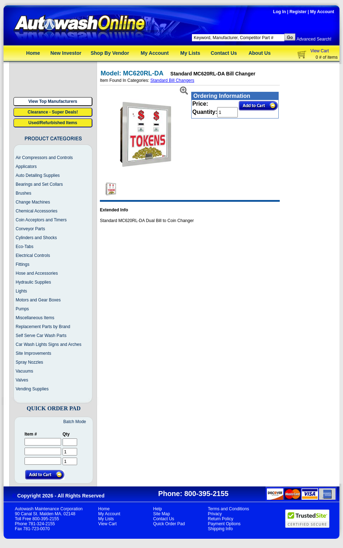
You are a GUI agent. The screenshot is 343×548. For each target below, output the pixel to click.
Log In (279, 11)
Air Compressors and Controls (44, 157)
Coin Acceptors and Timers (41, 219)
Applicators (26, 166)
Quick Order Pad (169, 523)
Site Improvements (33, 353)
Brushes (23, 193)
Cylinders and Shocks (36, 237)
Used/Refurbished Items (52, 122)
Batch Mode (74, 421)
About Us (259, 53)
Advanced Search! (313, 39)
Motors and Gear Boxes (38, 299)
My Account (322, 11)
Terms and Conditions (228, 508)
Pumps (22, 308)
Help (157, 508)
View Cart (319, 50)
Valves (22, 380)
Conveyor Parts (30, 228)
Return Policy (220, 518)
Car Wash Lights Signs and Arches (48, 344)
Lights (21, 291)
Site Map (161, 513)
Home (33, 53)
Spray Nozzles (29, 362)
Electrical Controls (33, 255)
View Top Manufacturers (52, 101)
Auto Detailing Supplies (38, 175)
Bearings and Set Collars (39, 184)
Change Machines (33, 202)
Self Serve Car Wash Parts (41, 335)
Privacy (215, 513)
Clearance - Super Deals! (53, 112)
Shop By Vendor (110, 53)
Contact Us (224, 53)
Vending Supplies (32, 388)
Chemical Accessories (36, 211)
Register (297, 11)
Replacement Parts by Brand (43, 326)
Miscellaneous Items (35, 317)
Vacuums (24, 371)
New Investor (65, 53)
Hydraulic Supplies (33, 282)
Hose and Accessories (37, 273)
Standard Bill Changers (172, 80)
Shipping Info (220, 528)
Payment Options (224, 523)
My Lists (190, 53)
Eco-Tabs (24, 246)
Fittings (23, 264)
